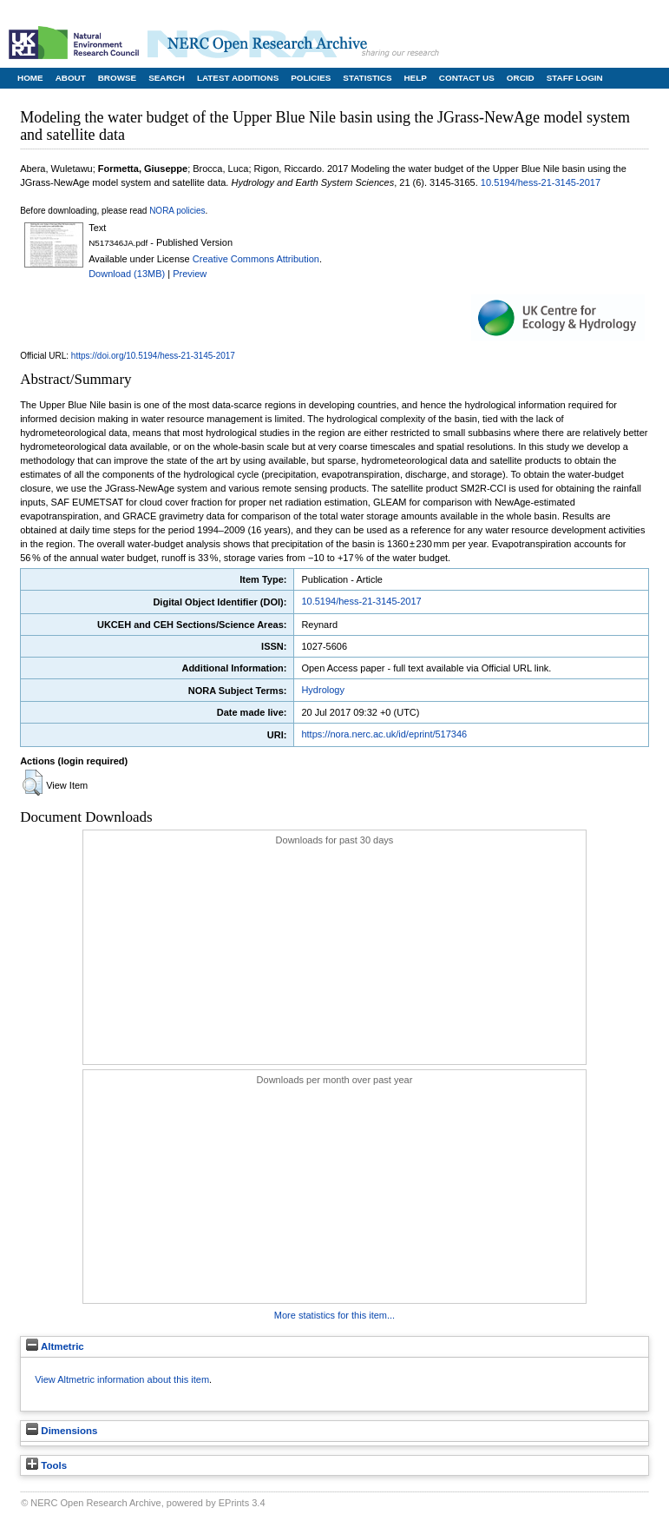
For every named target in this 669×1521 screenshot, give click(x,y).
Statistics (367, 78)
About (71, 78)
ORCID (521, 78)
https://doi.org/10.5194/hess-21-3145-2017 (153, 355)
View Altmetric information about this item (122, 1379)
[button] (33, 783)
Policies (311, 78)
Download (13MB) (127, 273)
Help (414, 78)
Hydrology (322, 689)
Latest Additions (238, 78)
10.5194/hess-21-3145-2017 (540, 182)
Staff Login (575, 78)
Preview (190, 273)
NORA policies (177, 210)
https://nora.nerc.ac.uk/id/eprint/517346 (384, 734)
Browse (117, 78)
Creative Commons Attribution (256, 259)
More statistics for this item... (334, 1315)
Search (166, 78)
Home (30, 78)
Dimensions (61, 1430)
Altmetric (55, 1346)
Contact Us (467, 78)
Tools (46, 1465)
